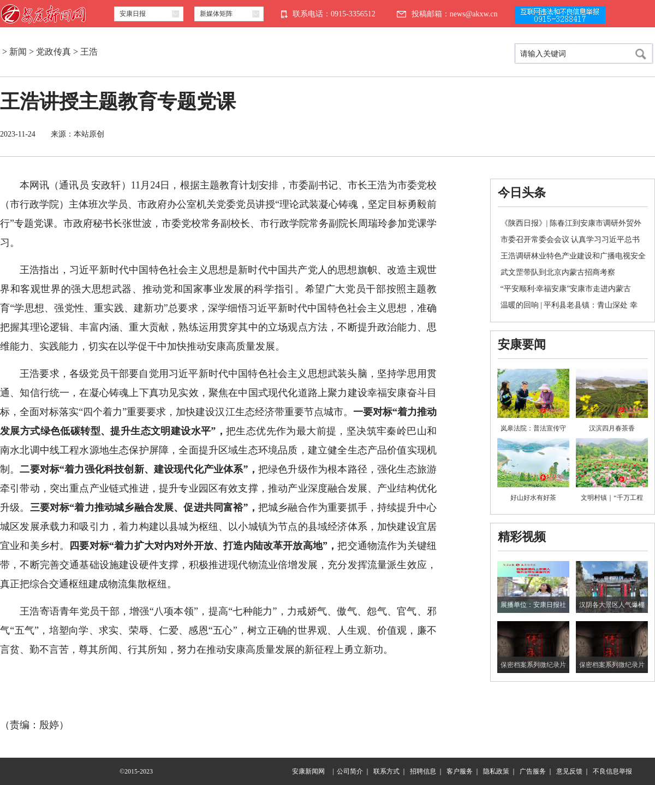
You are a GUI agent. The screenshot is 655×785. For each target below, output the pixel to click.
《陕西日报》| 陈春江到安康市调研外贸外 (571, 223)
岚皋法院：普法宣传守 (533, 428)
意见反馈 (569, 771)
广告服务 (533, 771)
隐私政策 (496, 771)
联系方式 (386, 771)
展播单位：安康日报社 (533, 605)
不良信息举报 (612, 771)
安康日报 (133, 13)
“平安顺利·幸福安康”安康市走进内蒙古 (566, 289)
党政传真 (53, 51)
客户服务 (459, 771)
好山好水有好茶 (533, 497)
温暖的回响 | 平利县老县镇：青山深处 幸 (569, 305)
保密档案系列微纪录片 (533, 665)
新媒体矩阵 (216, 13)
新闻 (18, 51)
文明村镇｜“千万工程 (611, 497)
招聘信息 (423, 771)
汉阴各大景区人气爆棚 (612, 605)
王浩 (89, 51)
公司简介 (350, 771)
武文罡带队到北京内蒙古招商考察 (558, 272)
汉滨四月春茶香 (612, 428)
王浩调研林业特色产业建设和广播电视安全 (573, 256)
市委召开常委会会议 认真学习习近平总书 (570, 239)
